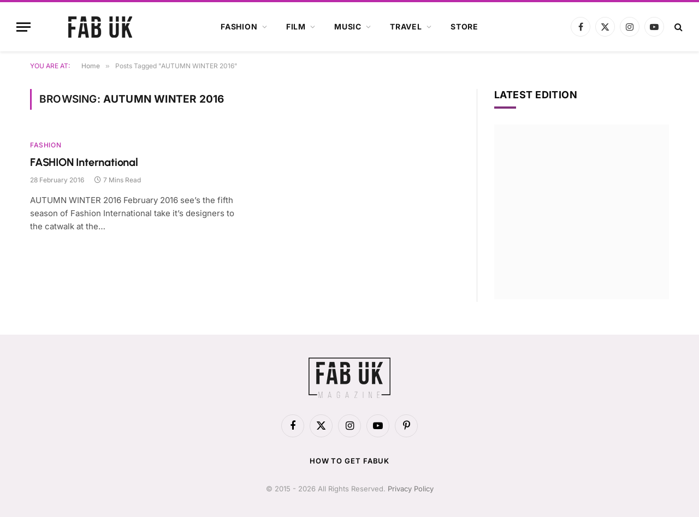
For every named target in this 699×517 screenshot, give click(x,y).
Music (348, 26)
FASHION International (84, 162)
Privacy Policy (411, 488)
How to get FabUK (350, 460)
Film (296, 26)
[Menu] (23, 27)
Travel (406, 26)
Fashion (239, 26)
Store (464, 26)
